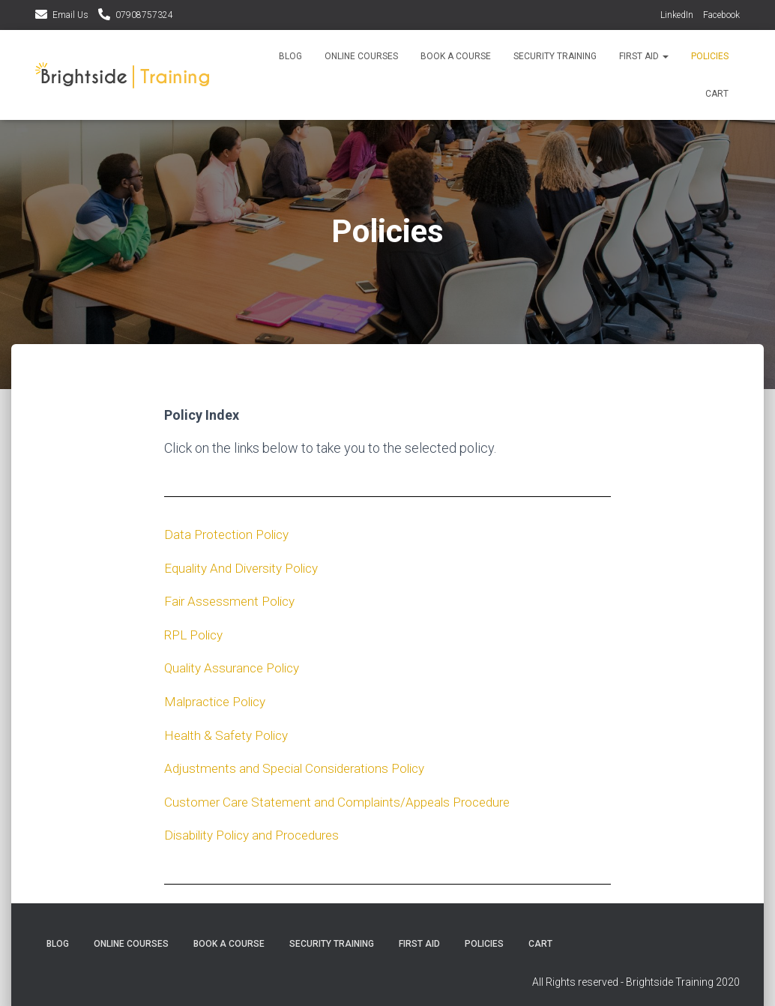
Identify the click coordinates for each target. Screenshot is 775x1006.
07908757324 (144, 15)
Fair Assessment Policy (232, 600)
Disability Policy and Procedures (258, 832)
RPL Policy (196, 633)
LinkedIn (676, 15)
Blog (290, 56)
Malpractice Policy (219, 700)
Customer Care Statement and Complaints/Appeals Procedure (346, 799)
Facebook (721, 15)
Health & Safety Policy (229, 733)
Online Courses (361, 56)
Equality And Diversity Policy (247, 567)
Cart (717, 93)
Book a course (455, 56)
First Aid (644, 56)
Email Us (70, 15)
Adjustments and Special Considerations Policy (301, 766)
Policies (710, 56)
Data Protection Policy (230, 534)
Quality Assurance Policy (236, 666)
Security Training (555, 56)
